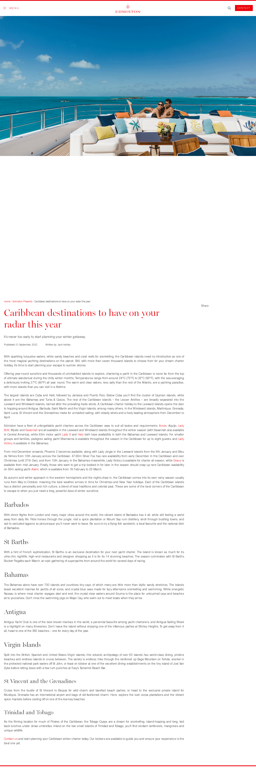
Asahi (34, 469)
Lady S (66, 434)
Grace (177, 460)
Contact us (11, 738)
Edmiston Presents (22, 301)
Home (7, 301)
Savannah (31, 430)
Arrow (162, 425)
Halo (80, 434)
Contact (243, 7)
